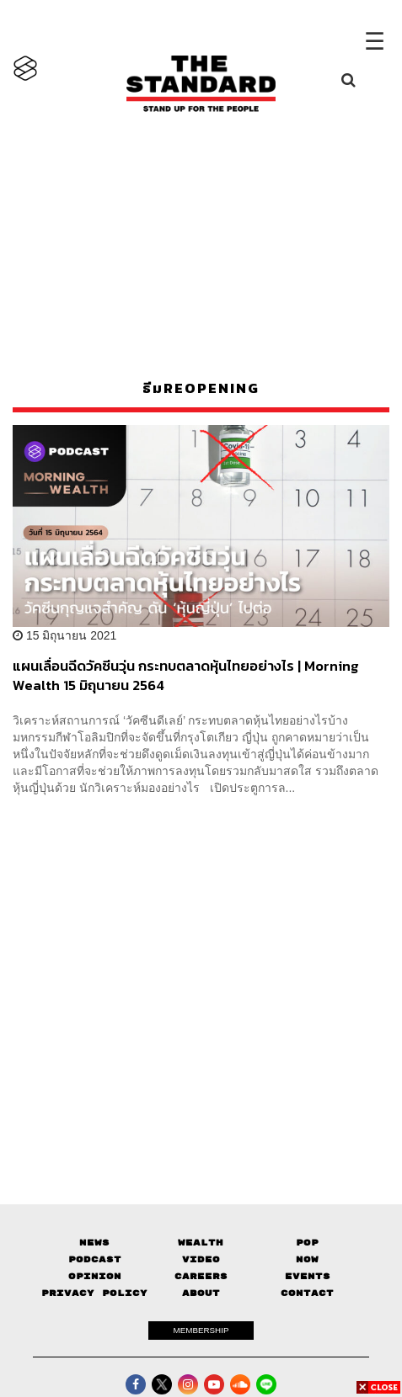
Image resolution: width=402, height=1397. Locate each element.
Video (201, 1259)
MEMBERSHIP (201, 1330)
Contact (307, 1293)
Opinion (94, 1276)
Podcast (94, 1259)
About (201, 1293)
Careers (201, 1276)
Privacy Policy (94, 1293)
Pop (307, 1242)
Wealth (200, 1242)
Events (307, 1276)
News (94, 1242)
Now (307, 1259)
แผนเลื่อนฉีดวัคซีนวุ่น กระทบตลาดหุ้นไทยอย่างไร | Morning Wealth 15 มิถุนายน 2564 (186, 675)
